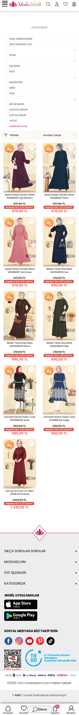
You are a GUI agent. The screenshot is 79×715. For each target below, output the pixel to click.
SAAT (12, 71)
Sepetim (55, 709)
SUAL (12, 93)
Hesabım (71, 709)
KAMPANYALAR (18, 126)
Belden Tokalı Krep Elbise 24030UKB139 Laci (59, 270)
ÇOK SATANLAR (17, 115)
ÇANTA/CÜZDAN (18, 109)
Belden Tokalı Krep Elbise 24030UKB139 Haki (59, 344)
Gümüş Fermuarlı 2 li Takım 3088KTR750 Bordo (19, 492)
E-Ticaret (26, 695)
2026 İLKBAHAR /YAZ (20, 44)
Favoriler (23, 709)
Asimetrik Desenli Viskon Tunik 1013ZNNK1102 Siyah (19, 418)
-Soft (16, 695)
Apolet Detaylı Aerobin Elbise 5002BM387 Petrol (59, 196)
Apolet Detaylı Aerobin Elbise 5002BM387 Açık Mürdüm (20, 196)
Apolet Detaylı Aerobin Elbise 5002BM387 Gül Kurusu (20, 270)
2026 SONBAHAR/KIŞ (20, 38)
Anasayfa (8, 709)
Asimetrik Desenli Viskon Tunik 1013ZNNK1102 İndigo (59, 418)
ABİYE (12, 87)
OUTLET (13, 120)
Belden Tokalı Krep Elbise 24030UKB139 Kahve (20, 344)
